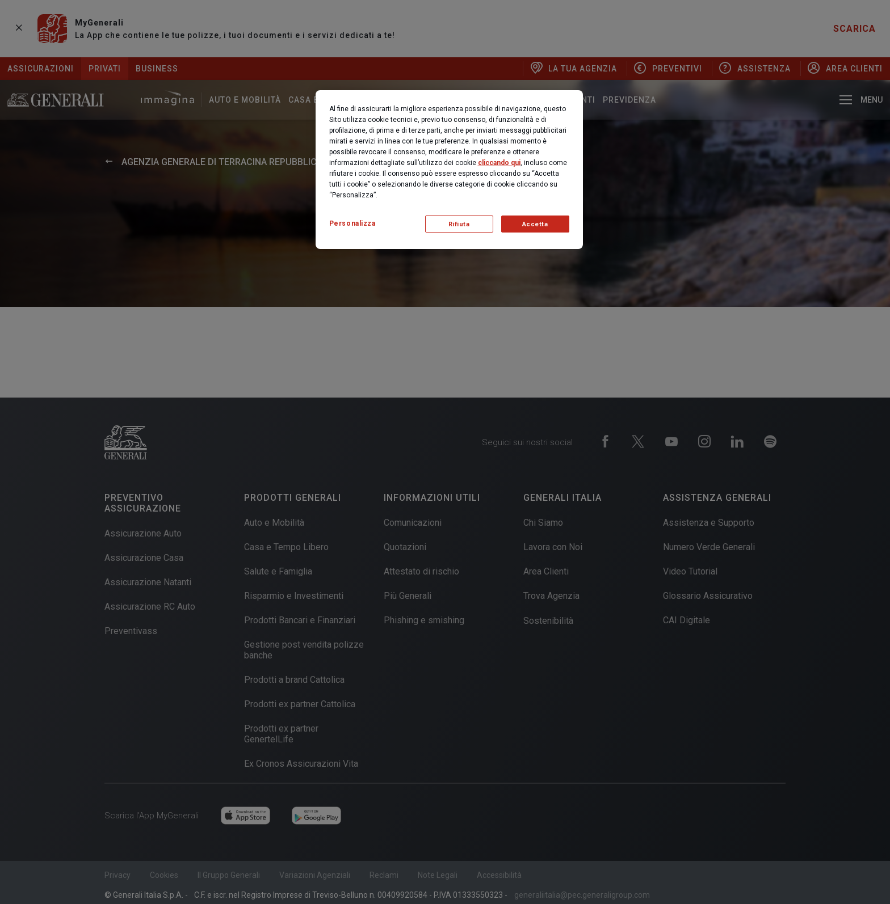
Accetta (535, 224)
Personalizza (352, 223)
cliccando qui (499, 163)
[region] (449, 169)
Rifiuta (459, 224)
